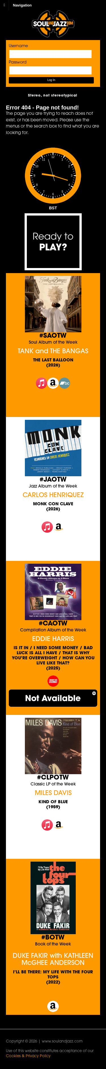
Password (18, 62)
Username (18, 46)
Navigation (22, 5)
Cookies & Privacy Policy (28, 1056)
